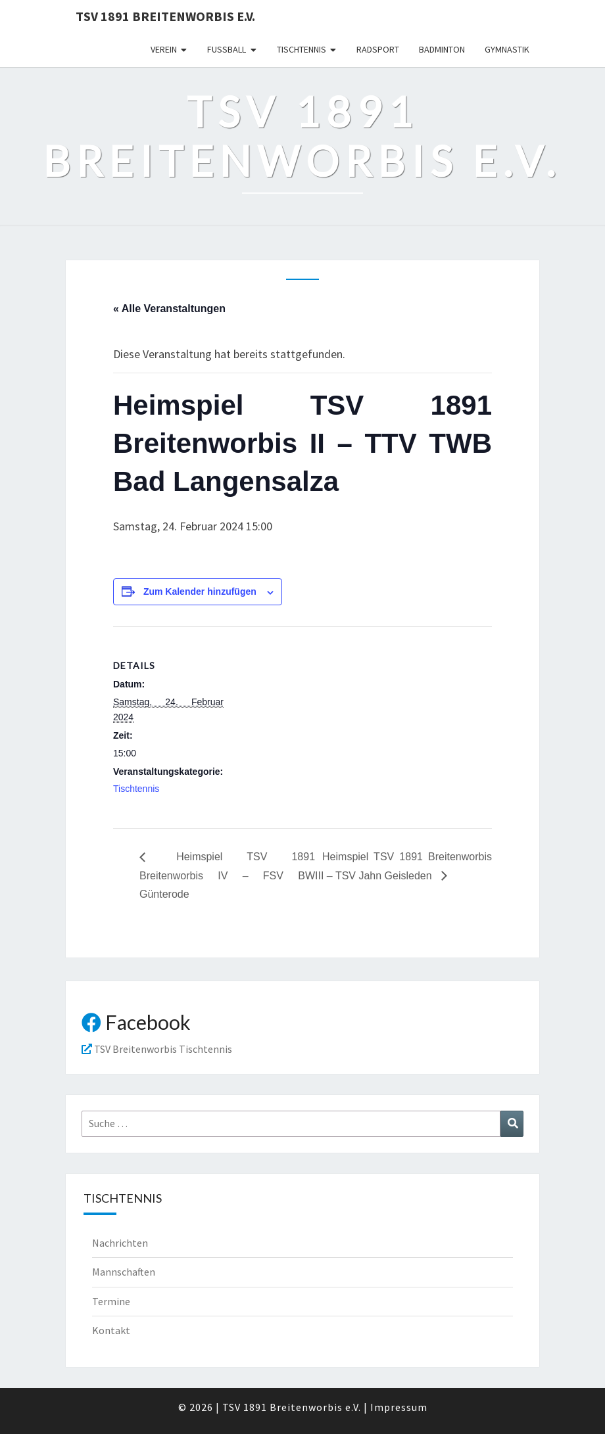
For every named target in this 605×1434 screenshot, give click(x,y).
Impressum (398, 1407)
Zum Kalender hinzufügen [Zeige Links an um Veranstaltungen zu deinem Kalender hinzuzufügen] (199, 591)
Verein (164, 49)
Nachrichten (120, 1242)
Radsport (377, 49)
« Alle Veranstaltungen (169, 308)
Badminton (442, 49)
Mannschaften (123, 1271)
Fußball (226, 49)
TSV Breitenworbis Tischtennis (157, 1048)
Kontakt (111, 1330)
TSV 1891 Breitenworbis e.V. (165, 16)
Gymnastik (507, 49)
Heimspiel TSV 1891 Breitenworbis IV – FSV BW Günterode (227, 875)
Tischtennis (301, 49)
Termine (111, 1301)
